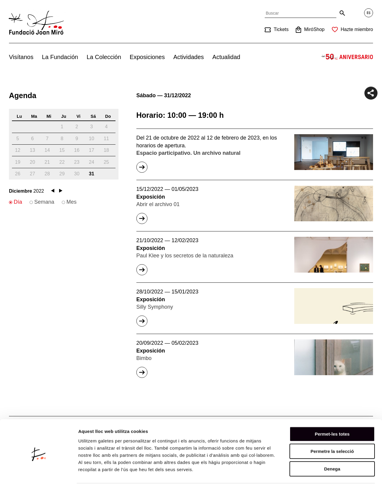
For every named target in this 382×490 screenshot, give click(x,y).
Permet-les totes (332, 417)
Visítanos (21, 57)
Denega (332, 452)
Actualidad (226, 57)
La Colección (104, 57)
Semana (44, 202)
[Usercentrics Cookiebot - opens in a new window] (39, 478)
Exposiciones (147, 57)
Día (18, 202)
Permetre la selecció (332, 434)
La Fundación (60, 57)
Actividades (188, 57)
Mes (72, 202)
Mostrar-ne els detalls (343, 478)
